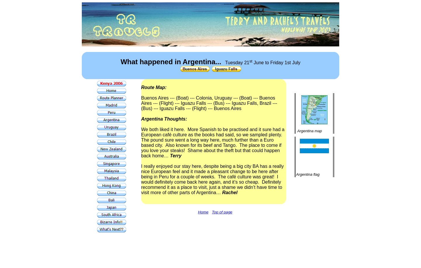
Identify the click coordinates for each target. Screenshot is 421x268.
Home (203, 212)
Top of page (222, 212)
